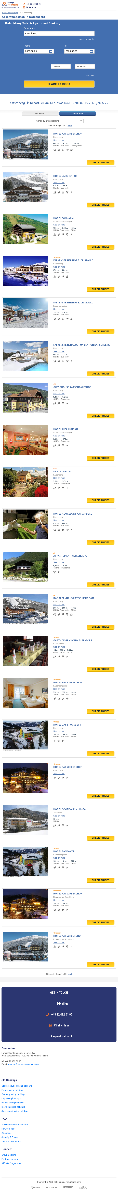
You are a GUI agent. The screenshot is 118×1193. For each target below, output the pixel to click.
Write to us (31, 7)
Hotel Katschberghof (67, 133)
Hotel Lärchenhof (65, 176)
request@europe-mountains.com (23, 1064)
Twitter (11, 1071)
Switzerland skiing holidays (15, 1111)
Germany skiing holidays (13, 1094)
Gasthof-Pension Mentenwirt (72, 640)
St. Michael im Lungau (62, 222)
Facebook (5, 1071)
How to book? (9, 1128)
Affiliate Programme (11, 1163)
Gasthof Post (62, 471)
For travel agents (10, 1159)
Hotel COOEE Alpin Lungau (70, 809)
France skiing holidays (12, 1090)
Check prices (100, 162)
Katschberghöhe (60, 306)
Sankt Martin (58, 644)
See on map (59, 140)
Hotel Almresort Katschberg (72, 513)
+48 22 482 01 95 (33, 4)
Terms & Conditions (11, 1141)
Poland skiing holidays (12, 1102)
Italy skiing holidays (11, 1098)
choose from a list (86, 39)
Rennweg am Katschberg (63, 897)
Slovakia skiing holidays (13, 1107)
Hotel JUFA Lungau (65, 429)
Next (70, 125)
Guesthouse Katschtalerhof (72, 387)
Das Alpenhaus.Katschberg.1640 (73, 598)
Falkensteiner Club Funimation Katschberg (81, 345)
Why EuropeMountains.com (15, 1124)
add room (90, 75)
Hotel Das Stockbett (67, 724)
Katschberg (58, 137)
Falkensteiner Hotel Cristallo (73, 260)
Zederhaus (57, 813)
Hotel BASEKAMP (64, 851)
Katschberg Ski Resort (97, 103)
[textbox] (59, 33)
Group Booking (9, 1155)
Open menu (113, 6)
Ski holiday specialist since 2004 (10, 5)
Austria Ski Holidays (10, 13)
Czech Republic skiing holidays (17, 1086)
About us (6, 1133)
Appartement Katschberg (70, 555)
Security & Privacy (10, 1137)
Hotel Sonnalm (63, 218)
